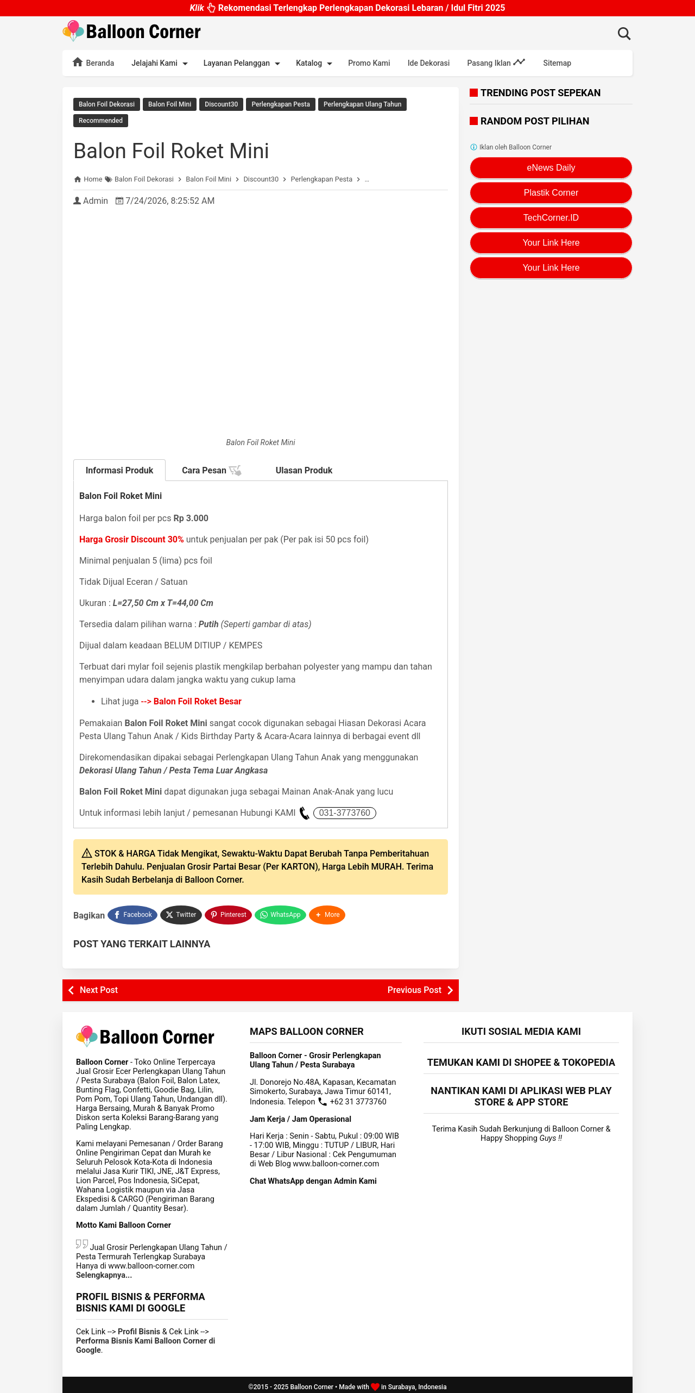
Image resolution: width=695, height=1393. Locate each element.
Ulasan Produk (304, 469)
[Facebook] (132, 912)
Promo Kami (369, 63)
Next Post (99, 985)
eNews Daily (551, 167)
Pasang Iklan (496, 61)
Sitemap (557, 63)
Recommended (101, 120)
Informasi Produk (120, 469)
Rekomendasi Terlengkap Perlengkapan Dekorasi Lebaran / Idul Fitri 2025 (347, 8)
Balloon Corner (311, 1382)
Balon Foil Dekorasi (107, 104)
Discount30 (221, 104)
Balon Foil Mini (169, 104)
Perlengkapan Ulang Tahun (362, 104)
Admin (95, 199)
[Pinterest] (229, 912)
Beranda (92, 61)
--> (191, 700)
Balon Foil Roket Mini (174, 149)
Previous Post (414, 985)
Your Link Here (550, 242)
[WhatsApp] (281, 912)
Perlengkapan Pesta (280, 104)
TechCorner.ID (551, 217)
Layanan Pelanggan (244, 63)
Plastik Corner (551, 192)
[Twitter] (182, 912)
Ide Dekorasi (429, 63)
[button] (328, 912)
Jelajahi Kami (161, 63)
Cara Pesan (212, 469)
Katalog (316, 63)
